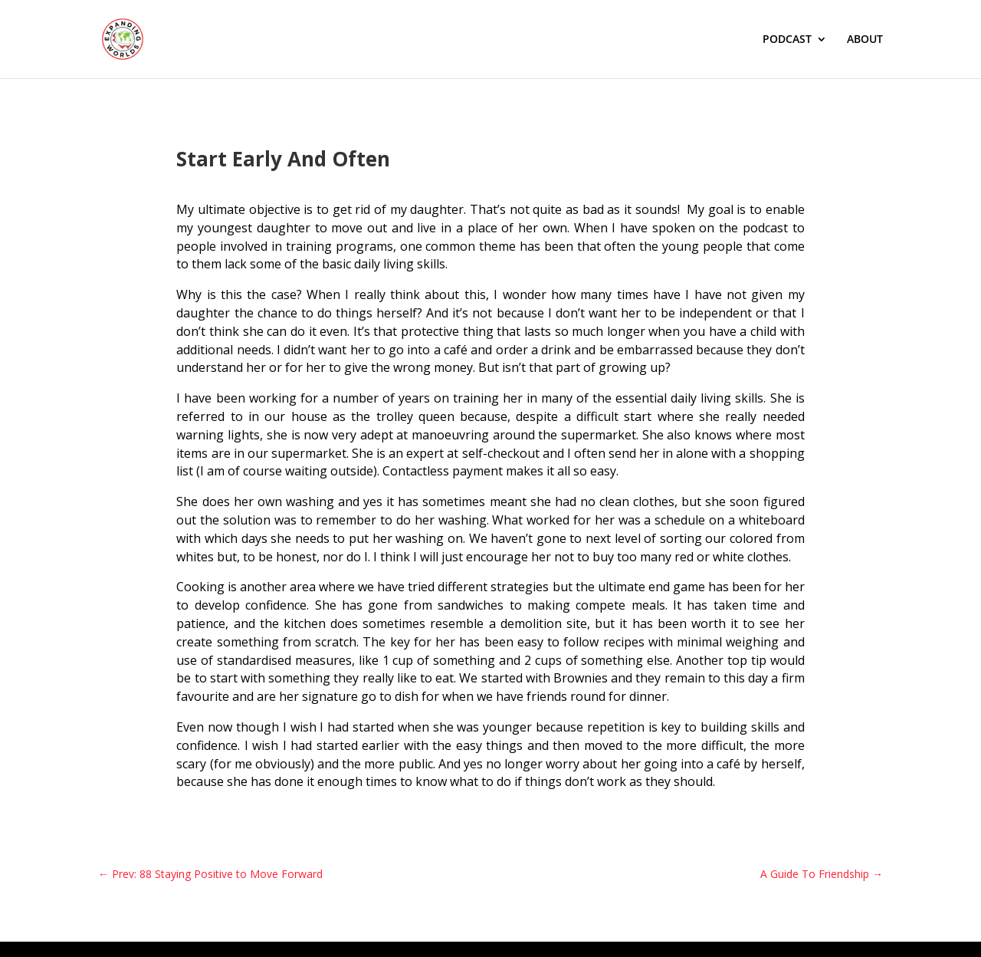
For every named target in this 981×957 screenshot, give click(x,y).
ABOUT (865, 40)
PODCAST (787, 40)
